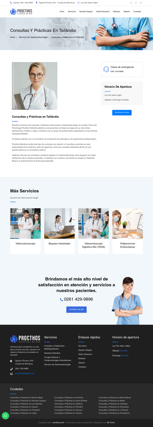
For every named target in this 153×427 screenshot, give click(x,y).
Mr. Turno (111, 423)
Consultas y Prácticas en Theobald (25, 410)
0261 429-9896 (26, 3)
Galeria (127, 12)
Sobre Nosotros (102, 12)
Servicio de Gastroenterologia (33, 37)
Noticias (116, 12)
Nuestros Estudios (52, 353)
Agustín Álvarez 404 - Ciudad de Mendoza (57, 3)
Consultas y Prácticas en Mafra (112, 401)
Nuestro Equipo (86, 12)
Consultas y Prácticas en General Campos (28, 401)
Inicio (62, 12)
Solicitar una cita (76, 310)
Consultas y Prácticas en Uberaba (113, 404)
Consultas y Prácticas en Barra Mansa (115, 398)
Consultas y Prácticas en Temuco (68, 410)
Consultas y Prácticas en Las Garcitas (26, 404)
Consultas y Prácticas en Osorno (68, 413)
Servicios (72, 12)
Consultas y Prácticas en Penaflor (68, 407)
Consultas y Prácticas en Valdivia (68, 404)
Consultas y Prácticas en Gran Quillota (70, 401)
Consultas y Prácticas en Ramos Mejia (26, 398)
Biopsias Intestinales (59, 244)
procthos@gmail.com (24, 374)
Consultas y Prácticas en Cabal (23, 413)
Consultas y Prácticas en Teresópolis (114, 413)
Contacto (137, 12)
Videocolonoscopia (25, 244)
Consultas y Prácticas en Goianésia (114, 407)
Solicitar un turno (122, 113)
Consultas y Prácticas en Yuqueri (24, 407)
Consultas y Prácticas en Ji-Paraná (113, 410)
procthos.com (58, 423)
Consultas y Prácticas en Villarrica (68, 398)
